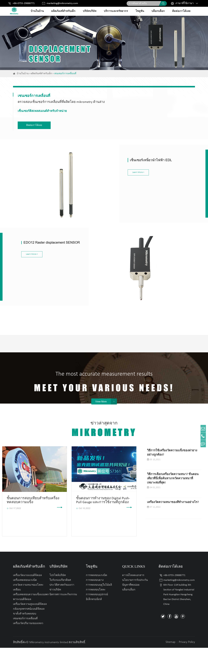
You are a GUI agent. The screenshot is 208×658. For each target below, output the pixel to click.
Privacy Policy (187, 652)
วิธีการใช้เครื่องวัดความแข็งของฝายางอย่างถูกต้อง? (172, 463)
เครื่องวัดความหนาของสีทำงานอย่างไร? (173, 512)
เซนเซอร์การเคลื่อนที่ (65, 73)
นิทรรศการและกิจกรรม (63, 604)
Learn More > (114, 171)
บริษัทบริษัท (89, 11)
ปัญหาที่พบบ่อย (131, 595)
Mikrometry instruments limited (48, 652)
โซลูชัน (139, 11)
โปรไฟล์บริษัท (57, 585)
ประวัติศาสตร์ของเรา (61, 595)
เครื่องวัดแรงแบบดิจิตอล (27, 585)
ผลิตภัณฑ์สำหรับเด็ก (63, 11)
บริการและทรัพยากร (116, 11)
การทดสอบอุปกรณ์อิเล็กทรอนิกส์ (97, 607)
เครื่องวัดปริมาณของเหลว (28, 633)
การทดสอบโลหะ (95, 600)
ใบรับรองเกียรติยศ (60, 590)
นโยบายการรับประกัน (135, 590)
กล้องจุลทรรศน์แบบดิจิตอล (29, 619)
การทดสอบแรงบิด (96, 585)
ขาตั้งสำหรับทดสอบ (24, 624)
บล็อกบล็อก (158, 11)
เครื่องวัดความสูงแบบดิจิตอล (30, 614)
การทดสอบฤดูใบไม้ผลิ (99, 595)
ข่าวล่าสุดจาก (104, 439)
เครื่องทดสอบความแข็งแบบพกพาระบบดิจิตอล (31, 607)
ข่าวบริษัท (55, 600)
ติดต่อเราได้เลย (181, 11)
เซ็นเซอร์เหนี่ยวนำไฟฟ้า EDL (126, 158)
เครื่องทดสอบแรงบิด (25, 590)
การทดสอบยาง (95, 590)
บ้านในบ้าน (37, 11)
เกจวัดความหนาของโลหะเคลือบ (28, 597)
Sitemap (170, 652)
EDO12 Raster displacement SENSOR (52, 238)
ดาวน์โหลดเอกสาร (133, 585)
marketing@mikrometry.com (62, 3)
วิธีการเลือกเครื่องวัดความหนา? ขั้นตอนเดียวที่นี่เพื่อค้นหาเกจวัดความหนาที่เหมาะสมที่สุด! (173, 488)
